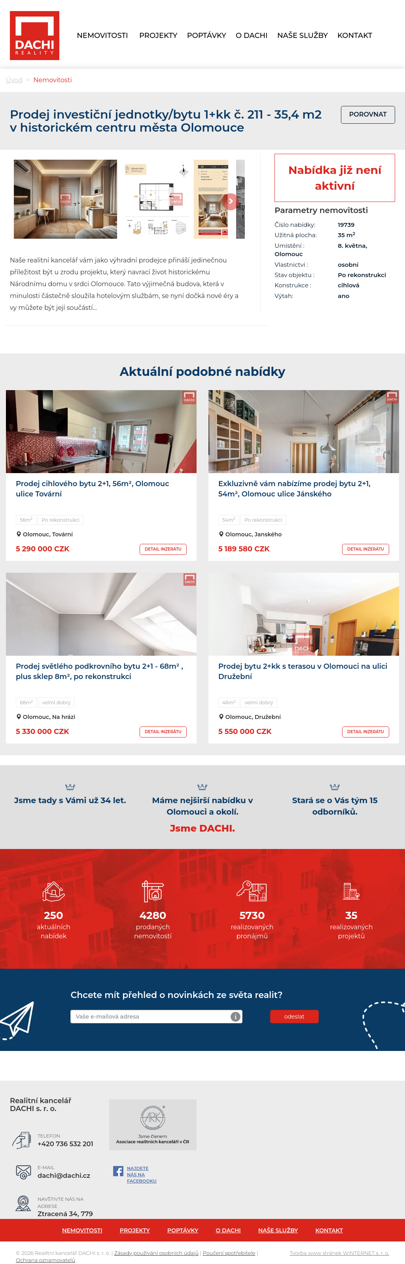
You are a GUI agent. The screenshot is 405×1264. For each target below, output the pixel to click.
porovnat (368, 114)
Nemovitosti (102, 35)
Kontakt (354, 35)
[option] (65, 199)
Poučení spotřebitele (229, 1253)
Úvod (14, 80)
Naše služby (278, 1230)
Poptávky (182, 1230)
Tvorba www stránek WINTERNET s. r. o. (339, 1253)
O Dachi (252, 35)
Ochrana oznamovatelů (45, 1260)
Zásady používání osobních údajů (156, 1253)
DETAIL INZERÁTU (163, 549)
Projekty (135, 1230)
